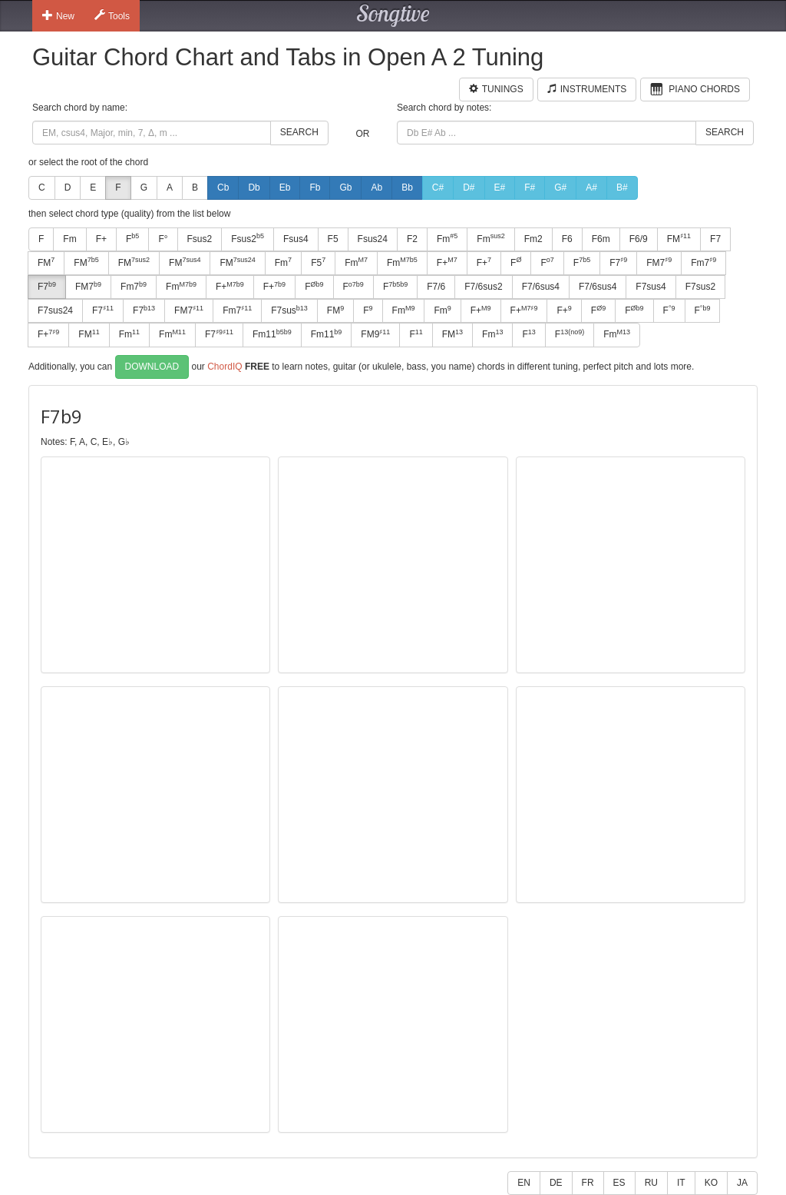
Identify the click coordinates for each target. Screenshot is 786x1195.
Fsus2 (200, 239)
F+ (101, 239)
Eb (285, 187)
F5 (333, 239)
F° (162, 239)
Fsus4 (296, 239)
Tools (112, 15)
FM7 (659, 262)
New (58, 15)
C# (438, 187)
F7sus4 (650, 286)
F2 (412, 239)
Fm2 (533, 239)
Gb (345, 187)
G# (560, 187)
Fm (69, 239)
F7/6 (436, 286)
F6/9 (638, 239)
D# (468, 187)
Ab (376, 187)
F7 (715, 239)
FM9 (375, 334)
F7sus (289, 310)
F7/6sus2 (483, 286)
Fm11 (272, 334)
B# (622, 187)
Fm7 (703, 262)
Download (152, 366)
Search (299, 132)
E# (500, 187)
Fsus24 (373, 239)
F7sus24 (55, 310)
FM (679, 238)
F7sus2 (700, 286)
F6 (567, 239)
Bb (407, 187)
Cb (223, 187)
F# (529, 187)
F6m (601, 239)
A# (591, 187)
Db (253, 187)
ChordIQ (224, 365)
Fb (314, 187)
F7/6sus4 (541, 286)
